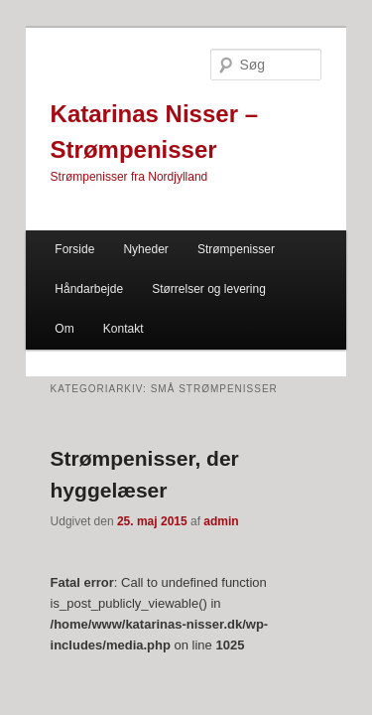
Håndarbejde (67, 261)
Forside (52, 221)
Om (282, 261)
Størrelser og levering (187, 261)
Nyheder (123, 221)
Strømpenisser (214, 221)
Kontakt (53, 301)
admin (199, 493)
